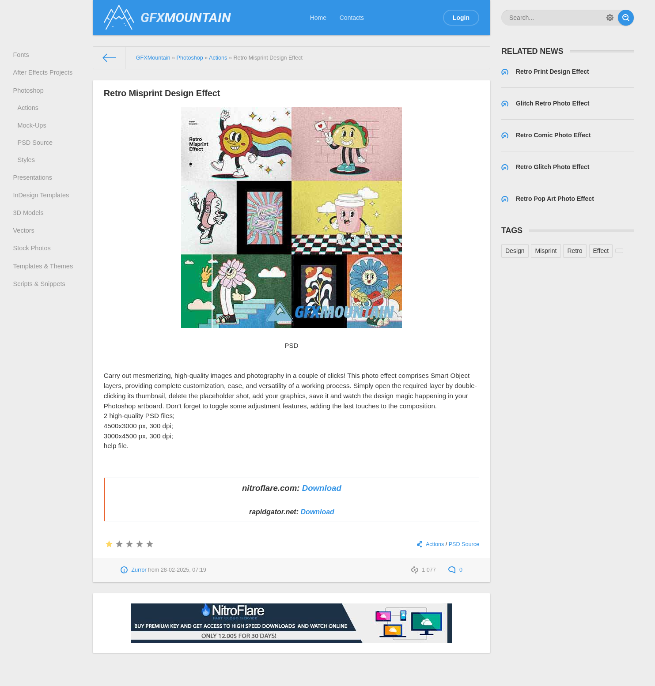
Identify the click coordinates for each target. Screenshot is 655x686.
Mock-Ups (33, 131)
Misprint (546, 250)
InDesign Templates (42, 207)
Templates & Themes (43, 283)
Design (515, 250)
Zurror (138, 570)
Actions (29, 113)
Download (321, 488)
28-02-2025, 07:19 (183, 570)
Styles (27, 168)
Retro (574, 250)
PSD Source (36, 150)
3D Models (29, 226)
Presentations (34, 187)
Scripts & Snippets (40, 302)
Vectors (25, 245)
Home (318, 17)
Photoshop (29, 94)
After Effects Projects (43, 75)
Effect (601, 250)
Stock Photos (33, 264)
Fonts (22, 55)
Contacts (352, 17)
